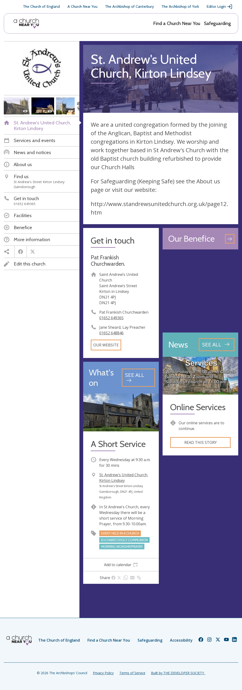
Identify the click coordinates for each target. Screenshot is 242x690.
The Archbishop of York (180, 6)
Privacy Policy (103, 673)
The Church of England (41, 6)
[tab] (121, 565)
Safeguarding (217, 23)
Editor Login (220, 6)
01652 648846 (111, 333)
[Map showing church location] (200, 291)
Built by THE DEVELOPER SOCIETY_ (178, 673)
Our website (106, 345)
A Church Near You (82, 6)
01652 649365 (111, 317)
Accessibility (181, 640)
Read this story (200, 442)
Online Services (197, 407)
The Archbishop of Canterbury (129, 6)
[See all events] (138, 378)
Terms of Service (132, 673)
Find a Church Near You (176, 23)
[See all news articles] (216, 344)
